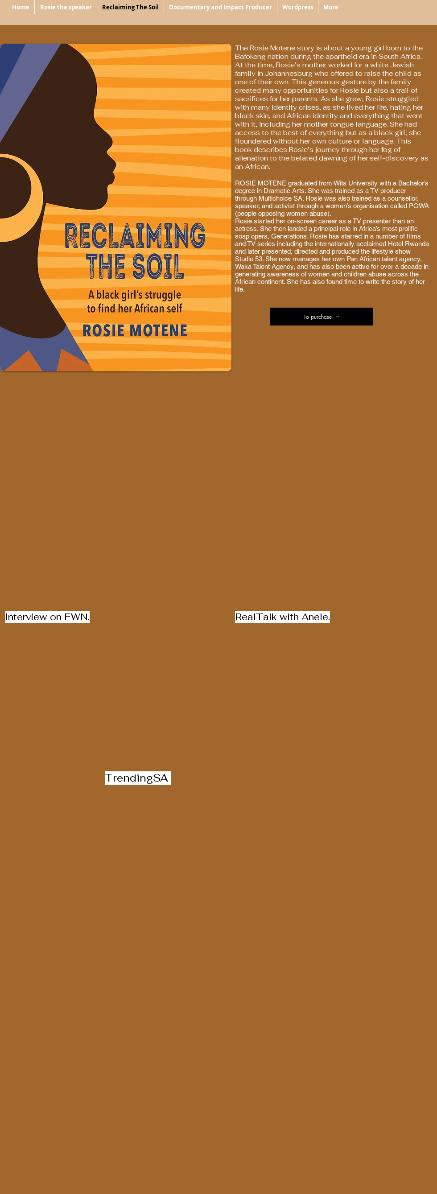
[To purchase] (321, 316)
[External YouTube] (218, 502)
